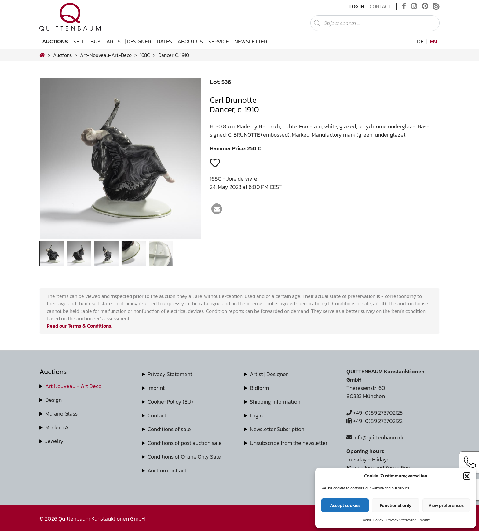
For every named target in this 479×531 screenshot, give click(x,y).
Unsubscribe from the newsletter (288, 443)
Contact (380, 6)
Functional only (395, 505)
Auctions (55, 41)
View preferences (446, 505)
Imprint (424, 520)
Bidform (259, 388)
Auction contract (167, 470)
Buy (95, 41)
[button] (467, 476)
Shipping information (275, 401)
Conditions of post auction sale (185, 443)
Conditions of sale (169, 429)
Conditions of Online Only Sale (184, 456)
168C (145, 55)
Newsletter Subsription (277, 429)
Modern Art (58, 427)
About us (190, 41)
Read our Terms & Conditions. (79, 325)
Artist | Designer (128, 41)
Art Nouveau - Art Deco (73, 386)
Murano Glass (61, 413)
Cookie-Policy (372, 520)
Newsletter (250, 41)
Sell (79, 41)
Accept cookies (345, 505)
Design (53, 400)
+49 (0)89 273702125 (374, 412)
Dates (164, 41)
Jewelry (54, 441)
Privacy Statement (401, 520)
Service (218, 41)
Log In (356, 6)
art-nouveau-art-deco (106, 55)
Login (256, 415)
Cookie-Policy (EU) (170, 401)
